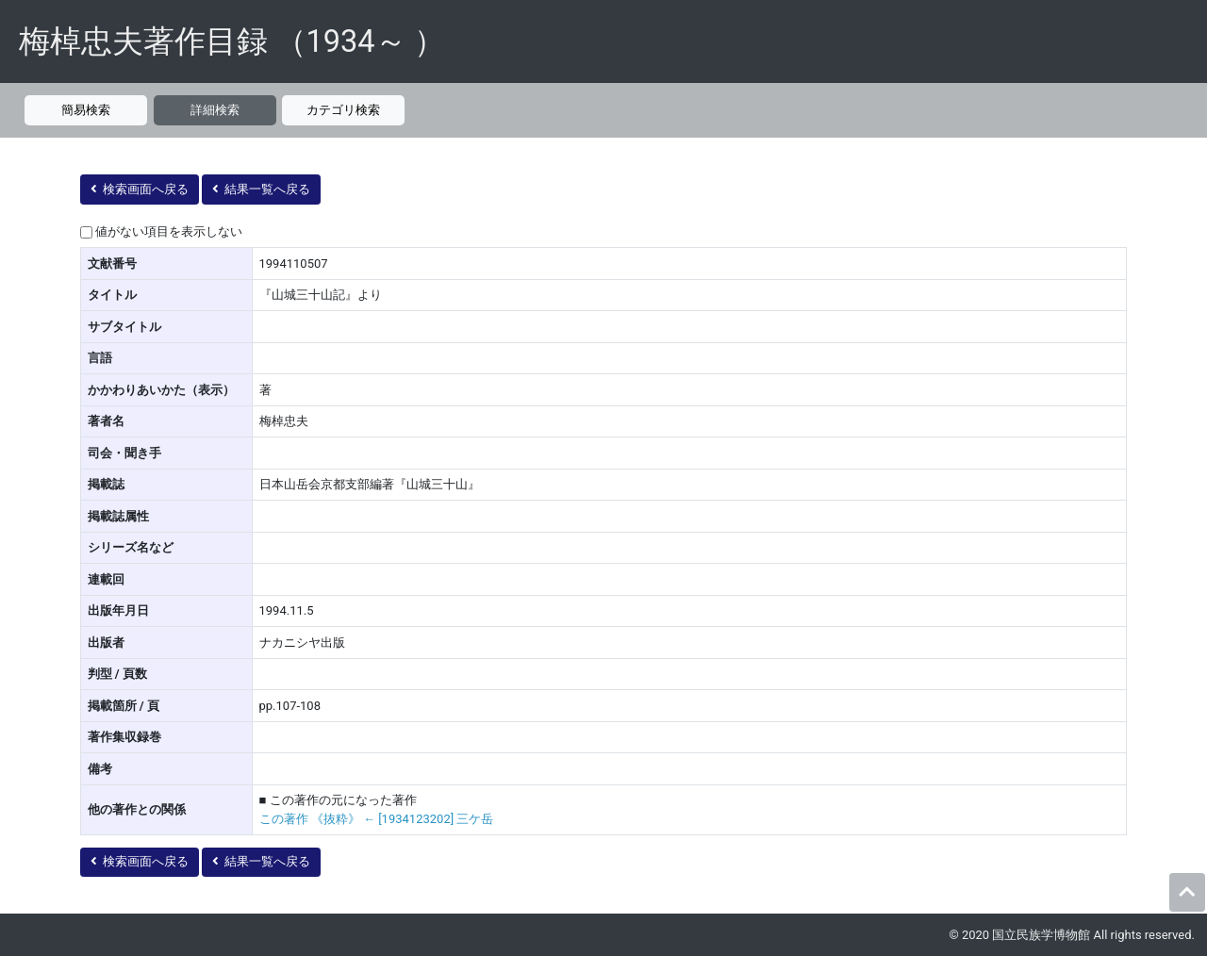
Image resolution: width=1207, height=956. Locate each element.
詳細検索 (215, 110)
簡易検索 (85, 110)
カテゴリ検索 (343, 110)
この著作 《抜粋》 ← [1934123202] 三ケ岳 (376, 819)
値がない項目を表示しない (168, 231)
